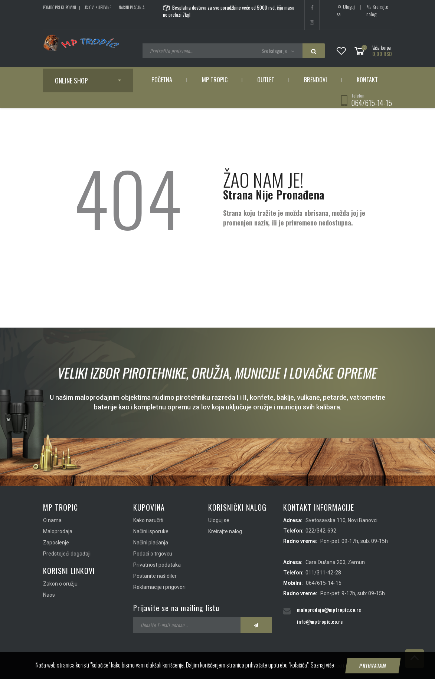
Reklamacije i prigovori (159, 587)
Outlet (265, 79)
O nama (52, 520)
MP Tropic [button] (215, 79)
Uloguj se (346, 10)
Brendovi (315, 79)
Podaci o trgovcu (152, 554)
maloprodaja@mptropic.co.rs (329, 609)
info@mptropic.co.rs (320, 621)
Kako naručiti (148, 520)
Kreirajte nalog (377, 10)
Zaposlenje (56, 542)
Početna (161, 79)
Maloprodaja (57, 531)
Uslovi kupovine (97, 7)
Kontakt (367, 79)
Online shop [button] (71, 80)
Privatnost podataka (157, 565)
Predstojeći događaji (67, 554)
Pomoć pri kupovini (59, 7)
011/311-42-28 (323, 573)
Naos (49, 595)
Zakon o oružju (60, 584)
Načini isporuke (151, 531)
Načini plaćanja (131, 7)
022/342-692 (320, 531)
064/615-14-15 (371, 102)
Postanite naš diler (155, 576)
